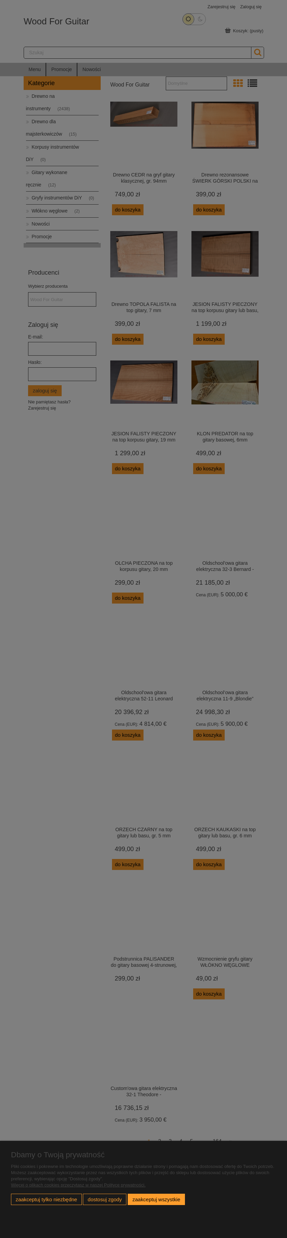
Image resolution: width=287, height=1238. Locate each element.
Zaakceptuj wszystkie (156, 1199)
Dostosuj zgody (105, 1199)
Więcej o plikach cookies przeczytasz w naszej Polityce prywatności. (78, 1185)
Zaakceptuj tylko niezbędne (46, 1199)
